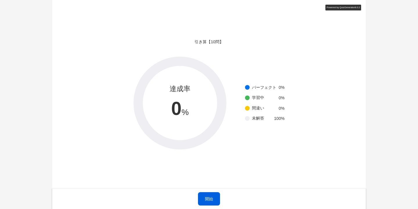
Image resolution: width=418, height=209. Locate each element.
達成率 (180, 89)
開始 (209, 199)
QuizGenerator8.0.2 (350, 7)
